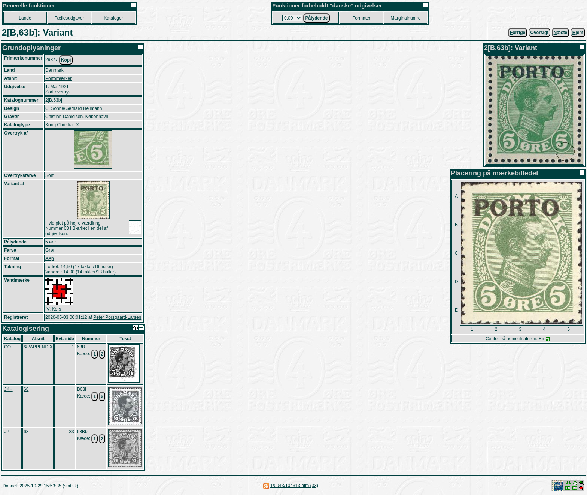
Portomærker (58, 78)
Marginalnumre (405, 18)
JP (6, 431)
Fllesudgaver (69, 18)
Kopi (66, 60)
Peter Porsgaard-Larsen (117, 317)
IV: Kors (53, 309)
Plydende (316, 18)
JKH (8, 389)
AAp (49, 258)
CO (7, 347)
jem (577, 32)
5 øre (50, 241)
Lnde (25, 18)
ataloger (113, 18)
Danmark (54, 70)
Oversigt (539, 32)
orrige (517, 32)
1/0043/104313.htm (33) (294, 485)
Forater (361, 18)
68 (26, 389)
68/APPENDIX (38, 347)
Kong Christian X (62, 125)
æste (561, 32)
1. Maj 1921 (57, 86)
